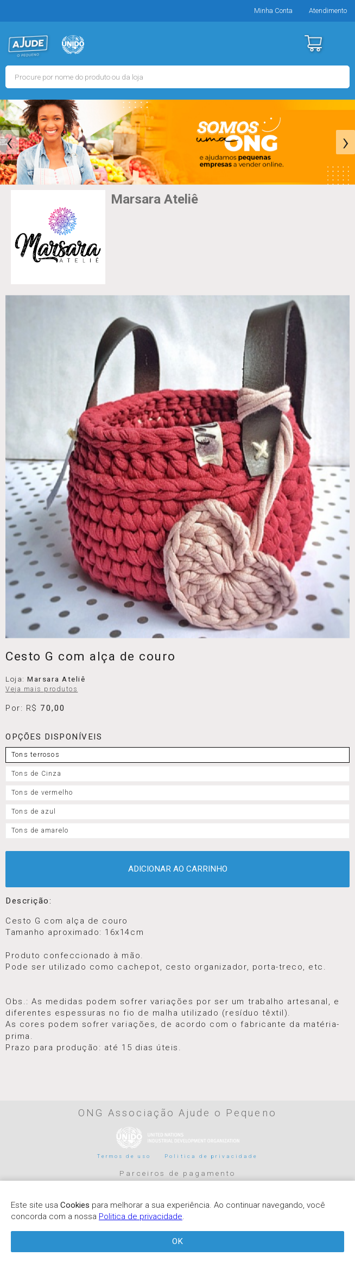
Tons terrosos (35, 754)
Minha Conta (273, 10)
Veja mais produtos (41, 689)
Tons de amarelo (39, 830)
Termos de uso (124, 1156)
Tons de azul (33, 811)
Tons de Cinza (36, 773)
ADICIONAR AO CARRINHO (177, 869)
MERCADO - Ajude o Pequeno (28, 46)
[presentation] (9, 142)
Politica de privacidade (211, 1156)
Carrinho (312, 43)
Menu (340, 43)
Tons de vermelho (42, 792)
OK (177, 1241)
